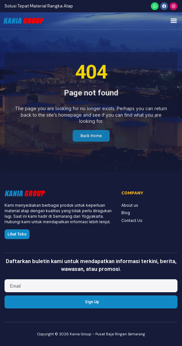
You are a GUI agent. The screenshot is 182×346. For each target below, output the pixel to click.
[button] (174, 21)
